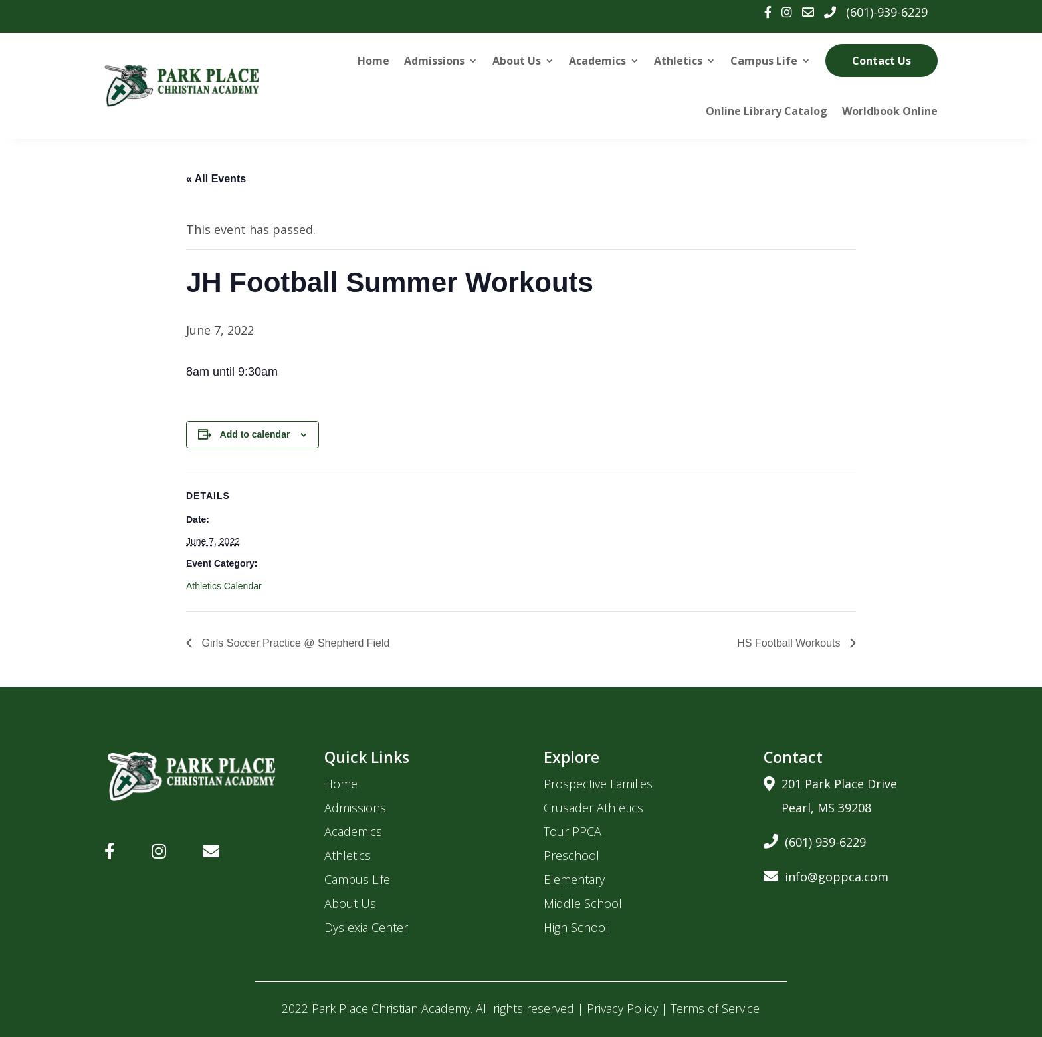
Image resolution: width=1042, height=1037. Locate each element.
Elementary (574, 879)
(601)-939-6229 (887, 12)
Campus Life (763, 60)
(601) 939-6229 (815, 839)
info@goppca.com (826, 874)
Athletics (678, 60)
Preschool (571, 855)
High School (576, 927)
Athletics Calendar (224, 586)
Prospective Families (598, 784)
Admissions (434, 60)
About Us (516, 60)
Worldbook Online (890, 111)
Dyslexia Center (366, 927)
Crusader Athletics (593, 807)
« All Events (216, 178)
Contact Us (881, 60)
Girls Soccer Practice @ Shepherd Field (294, 643)
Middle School (583, 903)
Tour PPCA (572, 831)
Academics (597, 60)
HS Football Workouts (790, 643)
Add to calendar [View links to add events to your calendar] (255, 434)
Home (373, 60)
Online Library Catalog (766, 111)
